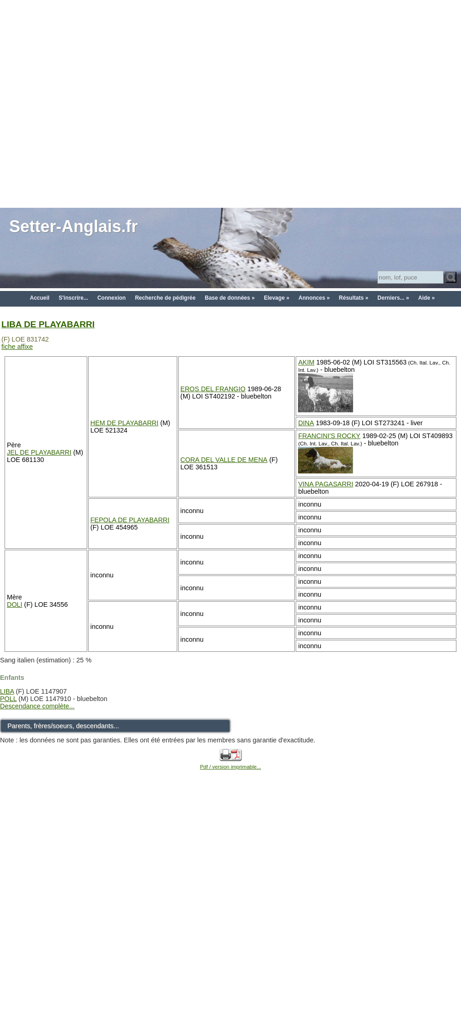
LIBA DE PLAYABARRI (48, 324)
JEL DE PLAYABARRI (39, 452)
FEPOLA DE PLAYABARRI (129, 520)
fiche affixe (17, 346)
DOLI (14, 604)
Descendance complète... (37, 706)
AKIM (306, 362)
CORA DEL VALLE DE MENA (224, 459)
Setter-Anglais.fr (73, 226)
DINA (306, 423)
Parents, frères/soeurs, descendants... (63, 726)
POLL (8, 698)
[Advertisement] (103, 103)
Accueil (40, 298)
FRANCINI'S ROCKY (329, 435)
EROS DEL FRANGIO (213, 389)
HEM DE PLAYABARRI (124, 423)
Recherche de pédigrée (165, 298)
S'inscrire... (73, 298)
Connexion (111, 298)
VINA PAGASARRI (325, 484)
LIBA (7, 691)
